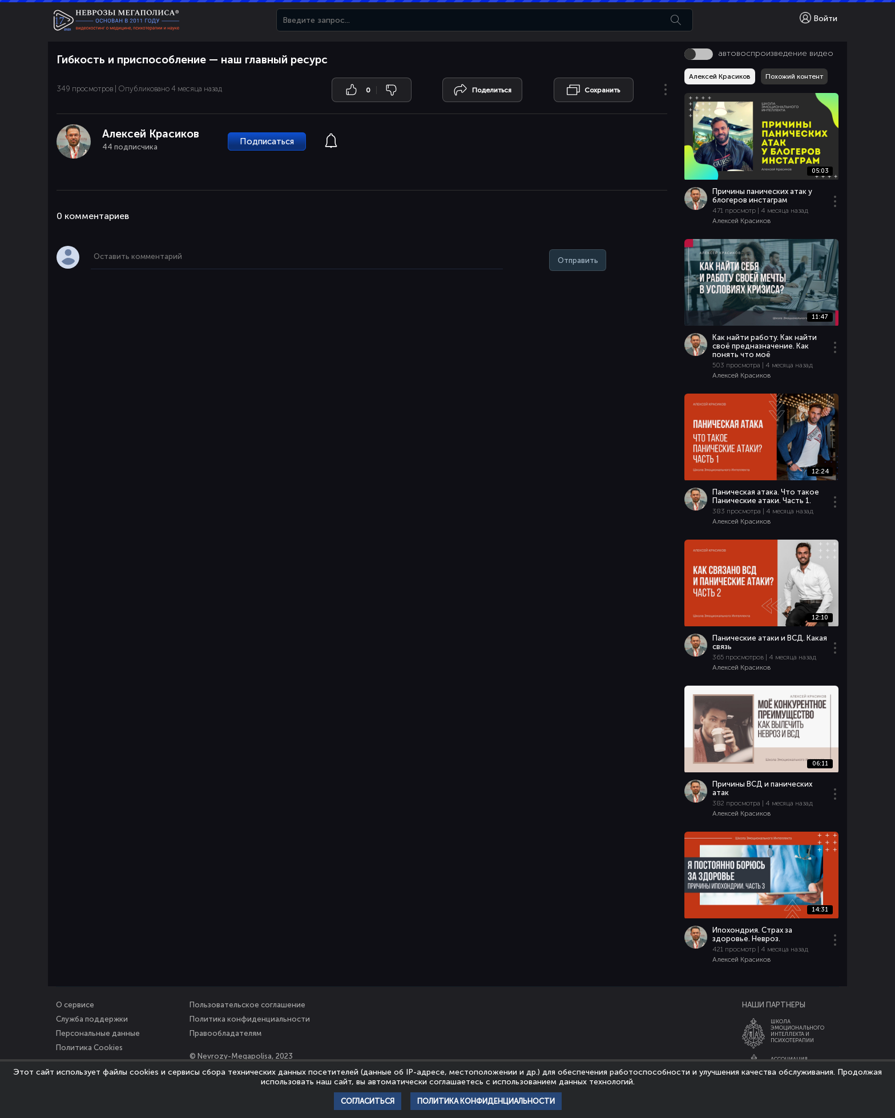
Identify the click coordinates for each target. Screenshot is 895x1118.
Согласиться (367, 1101)
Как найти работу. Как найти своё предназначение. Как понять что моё (764, 346)
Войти (818, 17)
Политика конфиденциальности (250, 1019)
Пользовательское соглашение (247, 1004)
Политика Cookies (89, 1047)
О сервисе (75, 1004)
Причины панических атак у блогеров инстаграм (762, 195)
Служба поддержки (92, 1019)
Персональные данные (98, 1033)
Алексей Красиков (150, 133)
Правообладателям (225, 1033)
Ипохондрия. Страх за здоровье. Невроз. (752, 934)
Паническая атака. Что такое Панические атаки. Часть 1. (765, 496)
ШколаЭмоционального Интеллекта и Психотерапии (797, 1030)
